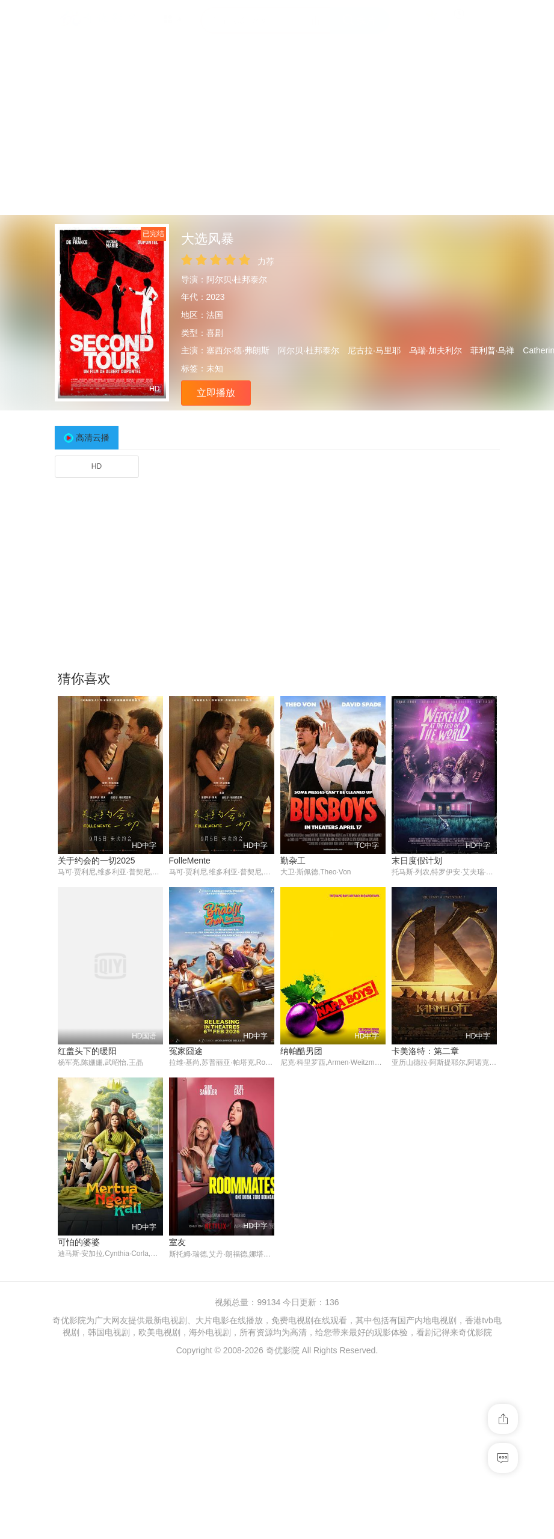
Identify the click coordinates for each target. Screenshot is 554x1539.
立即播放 (216, 393)
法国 (214, 315)
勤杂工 (293, 860)
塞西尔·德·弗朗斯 (238, 350)
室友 (177, 1243)
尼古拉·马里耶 (374, 350)
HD (96, 466)
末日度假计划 (417, 860)
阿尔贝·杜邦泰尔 (237, 279)
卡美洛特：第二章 (425, 1051)
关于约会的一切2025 (96, 860)
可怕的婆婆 (79, 1243)
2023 (215, 297)
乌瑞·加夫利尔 (435, 350)
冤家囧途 (186, 1051)
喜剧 (214, 333)
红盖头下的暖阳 (87, 1051)
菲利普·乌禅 (492, 350)
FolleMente (190, 860)
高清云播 (92, 437)
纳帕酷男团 (301, 1051)
